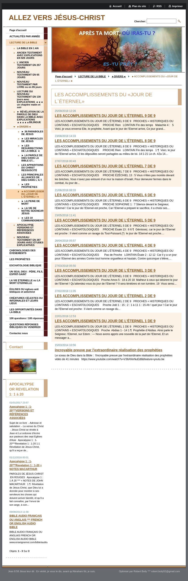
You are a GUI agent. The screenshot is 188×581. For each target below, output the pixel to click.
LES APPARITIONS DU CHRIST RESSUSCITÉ (32, 168)
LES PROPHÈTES (19, 259)
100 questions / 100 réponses (26, 318)
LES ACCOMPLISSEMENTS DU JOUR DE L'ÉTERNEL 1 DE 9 (105, 321)
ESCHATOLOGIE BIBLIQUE (25, 265)
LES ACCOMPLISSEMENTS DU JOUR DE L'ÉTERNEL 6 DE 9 (105, 195)
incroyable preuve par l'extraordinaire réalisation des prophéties (108, 350)
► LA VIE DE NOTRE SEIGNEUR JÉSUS (32, 211)
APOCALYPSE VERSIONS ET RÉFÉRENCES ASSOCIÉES (25, 229)
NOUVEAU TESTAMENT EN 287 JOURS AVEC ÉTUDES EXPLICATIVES (30, 241)
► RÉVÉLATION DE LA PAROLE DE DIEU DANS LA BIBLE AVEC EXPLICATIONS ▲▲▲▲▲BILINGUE (30, 117)
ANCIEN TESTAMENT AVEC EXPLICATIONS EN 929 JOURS (29, 55)
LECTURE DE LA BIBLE (92, 76)
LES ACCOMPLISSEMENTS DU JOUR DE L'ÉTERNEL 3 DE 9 (105, 270)
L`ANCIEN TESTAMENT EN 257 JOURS (29, 65)
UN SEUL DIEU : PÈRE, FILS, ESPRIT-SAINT (26, 273)
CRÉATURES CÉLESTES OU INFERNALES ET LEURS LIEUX (26, 301)
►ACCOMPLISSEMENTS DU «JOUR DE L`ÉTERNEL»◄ (32, 194)
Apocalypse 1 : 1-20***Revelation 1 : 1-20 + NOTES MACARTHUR (25, 465)
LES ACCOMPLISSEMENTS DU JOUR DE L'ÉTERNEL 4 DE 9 (105, 245)
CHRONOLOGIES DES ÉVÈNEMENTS (22, 251)
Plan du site (139, 6)
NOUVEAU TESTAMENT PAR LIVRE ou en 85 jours (29, 84)
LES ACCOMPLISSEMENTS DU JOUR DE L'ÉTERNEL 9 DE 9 (105, 116)
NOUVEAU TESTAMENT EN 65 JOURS (28, 75)
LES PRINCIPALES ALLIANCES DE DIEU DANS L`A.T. (32, 177)
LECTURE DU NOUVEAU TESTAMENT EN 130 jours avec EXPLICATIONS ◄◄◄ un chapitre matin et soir (30, 99)
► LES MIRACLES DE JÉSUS (32, 139)
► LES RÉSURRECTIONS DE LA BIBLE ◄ (32, 148)
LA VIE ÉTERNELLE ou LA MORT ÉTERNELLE (24, 281)
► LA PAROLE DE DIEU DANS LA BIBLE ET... (31, 158)
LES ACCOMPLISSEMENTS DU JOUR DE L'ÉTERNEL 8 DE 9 (105, 141)
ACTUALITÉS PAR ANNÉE (24, 36)
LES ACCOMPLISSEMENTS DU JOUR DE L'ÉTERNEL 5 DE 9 (105, 220)
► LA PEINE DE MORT (30, 202)
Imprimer (177, 6)
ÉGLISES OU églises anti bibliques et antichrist (24, 290)
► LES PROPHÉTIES (29, 185)
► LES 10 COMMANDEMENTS (32, 219)
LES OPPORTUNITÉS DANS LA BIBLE (25, 310)
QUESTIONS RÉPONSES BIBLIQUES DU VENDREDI (25, 325)
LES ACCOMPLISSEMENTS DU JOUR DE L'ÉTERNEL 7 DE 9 (105, 166)
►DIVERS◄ (119, 76)
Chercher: (140, 21)
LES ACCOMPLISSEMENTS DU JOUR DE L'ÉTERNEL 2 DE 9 (105, 296)
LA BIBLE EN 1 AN (28, 48)
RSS (159, 6)
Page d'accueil (63, 76)
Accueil (117, 6)
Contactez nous (18, 333)
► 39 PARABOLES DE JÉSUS (32, 132)
